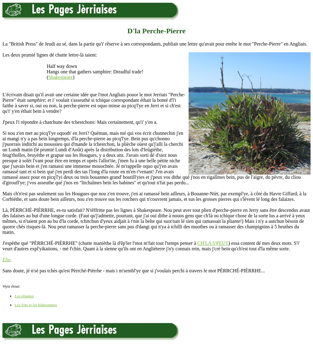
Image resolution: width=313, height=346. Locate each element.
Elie (6, 259)
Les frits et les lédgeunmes (36, 305)
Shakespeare (60, 77)
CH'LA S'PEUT (212, 243)
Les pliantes (24, 296)
